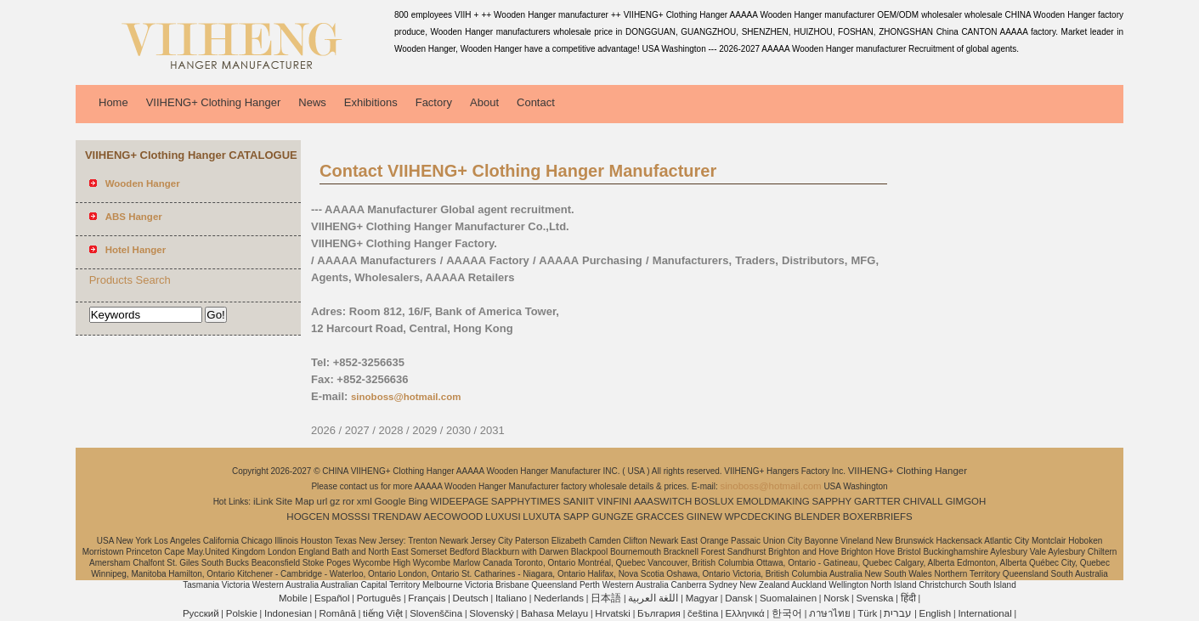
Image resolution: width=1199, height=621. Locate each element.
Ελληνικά (745, 613)
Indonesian (288, 613)
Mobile (293, 598)
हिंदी (908, 598)
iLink (263, 501)
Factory (434, 102)
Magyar (702, 598)
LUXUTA (542, 516)
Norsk (836, 598)
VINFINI (614, 501)
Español (332, 598)
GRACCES (660, 516)
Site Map (294, 501)
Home (113, 102)
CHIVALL (923, 501)
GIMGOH (965, 501)
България (659, 613)
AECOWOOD (454, 516)
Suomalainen (788, 598)
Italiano (511, 598)
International (984, 613)
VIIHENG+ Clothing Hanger (213, 102)
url (322, 501)
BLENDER (817, 516)
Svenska (874, 598)
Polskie (241, 613)
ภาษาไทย (830, 613)
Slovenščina (436, 613)
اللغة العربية (653, 598)
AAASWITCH (663, 501)
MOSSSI (351, 516)
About (484, 102)
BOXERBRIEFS (878, 516)
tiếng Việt (383, 613)
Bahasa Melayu (554, 613)
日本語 (606, 598)
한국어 (787, 613)
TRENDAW (396, 516)
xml (364, 501)
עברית (898, 613)
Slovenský (491, 613)
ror (348, 501)
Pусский (201, 613)
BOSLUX (714, 501)
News (312, 102)
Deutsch (471, 598)
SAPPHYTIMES (526, 501)
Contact (536, 102)
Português (379, 598)
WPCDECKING (758, 516)
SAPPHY (832, 501)
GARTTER (877, 501)
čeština (702, 613)
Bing (417, 501)
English (935, 613)
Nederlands (559, 598)
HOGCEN (307, 516)
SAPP (576, 516)
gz (335, 501)
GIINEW (704, 516)
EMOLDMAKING (773, 501)
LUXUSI (503, 516)
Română (337, 613)
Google (390, 501)
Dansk (739, 598)
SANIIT (578, 501)
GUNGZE (612, 516)
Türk (867, 613)
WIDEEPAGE (459, 501)
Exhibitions (371, 102)
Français (426, 598)
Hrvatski (613, 613)
